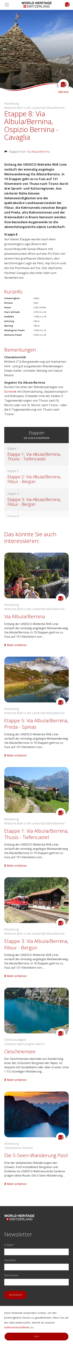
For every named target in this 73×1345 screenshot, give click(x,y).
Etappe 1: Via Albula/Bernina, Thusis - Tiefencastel (34, 456)
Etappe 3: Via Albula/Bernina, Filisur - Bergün (34, 501)
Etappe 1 (13, 448)
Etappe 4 (13, 516)
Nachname (11, 1275)
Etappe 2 (13, 471)
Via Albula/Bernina (38, 152)
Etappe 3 (13, 494)
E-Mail (9, 1245)
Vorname (10, 1260)
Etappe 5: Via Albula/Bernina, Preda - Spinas (36, 723)
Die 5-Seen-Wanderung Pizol (36, 1155)
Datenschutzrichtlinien (17, 1327)
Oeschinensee (20, 1051)
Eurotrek (10, 391)
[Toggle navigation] (8, 4)
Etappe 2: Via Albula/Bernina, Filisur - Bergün (34, 479)
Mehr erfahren (15, 645)
